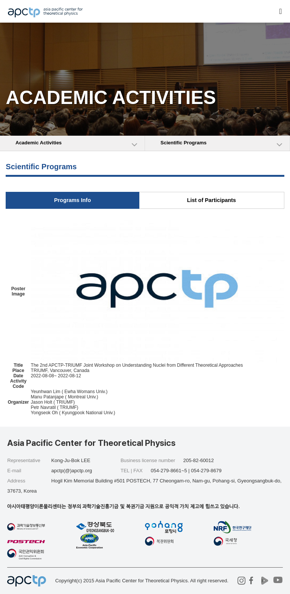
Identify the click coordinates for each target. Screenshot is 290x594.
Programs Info (72, 200)
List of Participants (211, 200)
